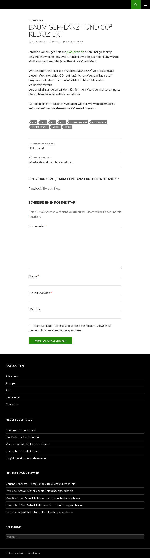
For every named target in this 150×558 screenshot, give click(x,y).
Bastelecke (13, 397)
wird (68, 127)
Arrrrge (10, 383)
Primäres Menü (145, 4)
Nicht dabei (75, 145)
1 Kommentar (74, 41)
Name (34, 276)
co (53, 122)
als (34, 122)
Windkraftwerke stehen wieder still (75, 159)
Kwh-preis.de (75, 52)
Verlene (10, 483)
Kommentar (38, 226)
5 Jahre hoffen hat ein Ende (22, 451)
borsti (56, 41)
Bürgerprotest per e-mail (21, 430)
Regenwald (99, 122)
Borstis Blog (51, 188)
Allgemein (36, 20)
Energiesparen (78, 122)
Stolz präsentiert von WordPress (23, 553)
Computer (12, 404)
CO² (62, 122)
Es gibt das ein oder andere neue (26, 458)
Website (34, 309)
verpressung (39, 127)
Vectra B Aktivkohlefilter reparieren (27, 444)
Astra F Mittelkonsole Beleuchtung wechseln (47, 483)
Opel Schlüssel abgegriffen (22, 437)
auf (43, 122)
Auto (9, 390)
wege (56, 127)
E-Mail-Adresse (40, 292)
